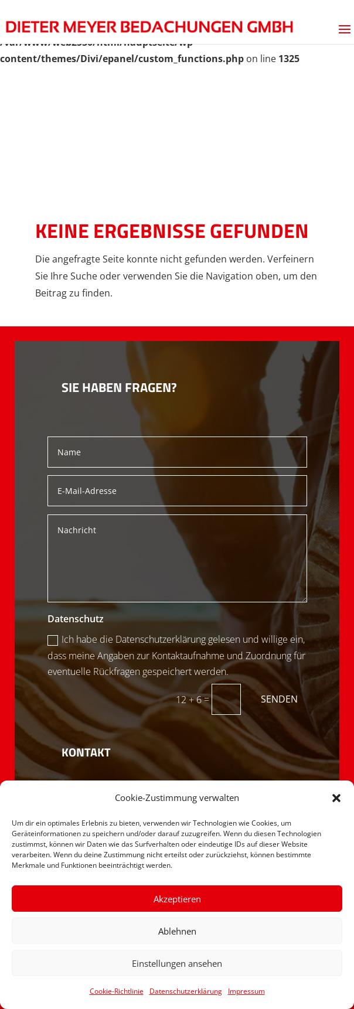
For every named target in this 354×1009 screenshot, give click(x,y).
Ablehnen (177, 931)
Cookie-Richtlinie (117, 991)
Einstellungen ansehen (177, 963)
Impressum (246, 991)
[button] (336, 798)
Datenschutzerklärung (185, 991)
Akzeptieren (177, 899)
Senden (279, 699)
